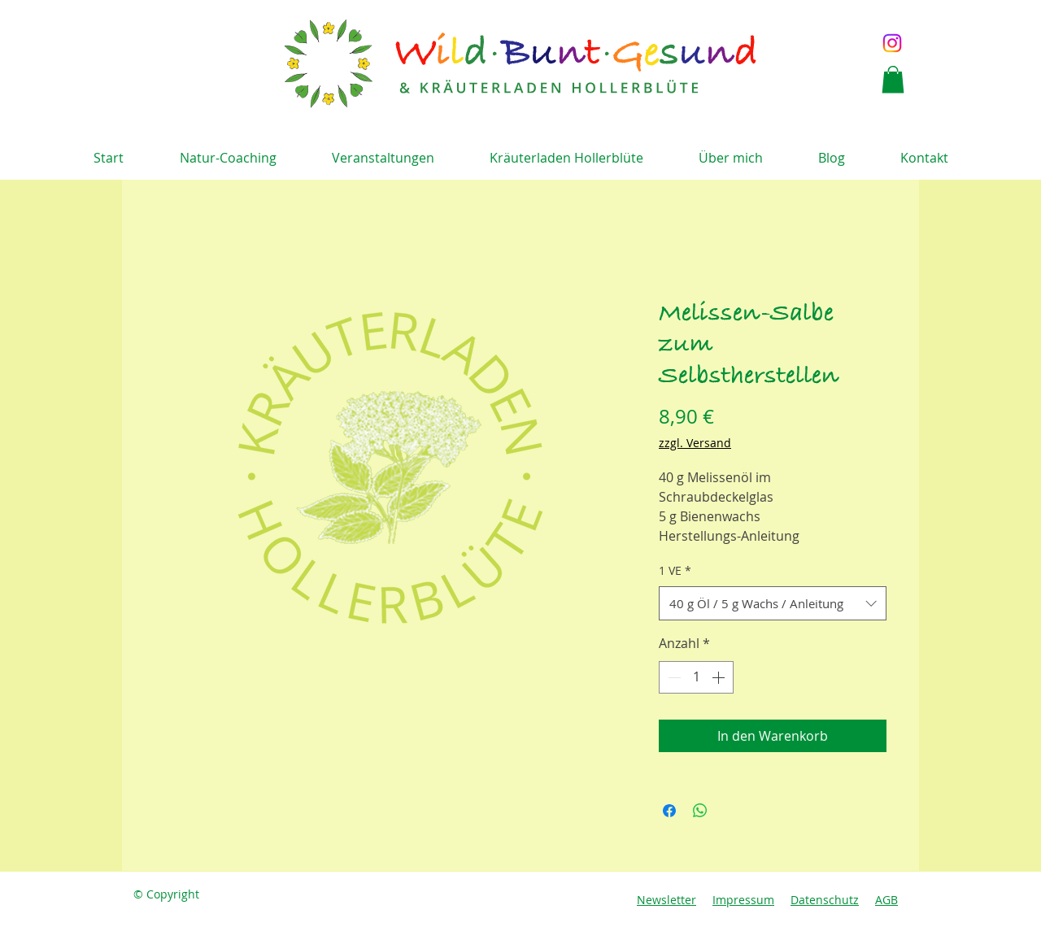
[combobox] (772, 603)
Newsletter (666, 899)
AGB (886, 899)
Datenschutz (825, 899)
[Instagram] (892, 43)
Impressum (743, 899)
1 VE (675, 570)
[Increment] (719, 677)
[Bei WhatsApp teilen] (700, 810)
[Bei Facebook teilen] (669, 810)
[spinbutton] (696, 677)
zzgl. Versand (695, 442)
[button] (893, 79)
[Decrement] (672, 677)
